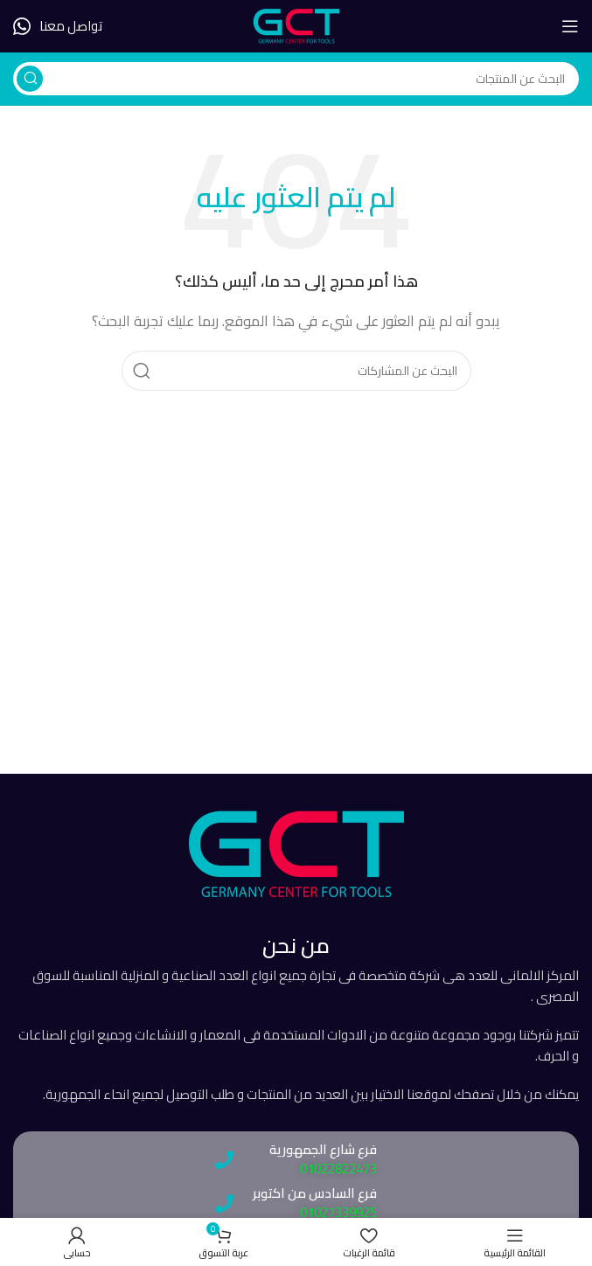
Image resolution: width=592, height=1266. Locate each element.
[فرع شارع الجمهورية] (224, 1160)
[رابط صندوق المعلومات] (57, 26)
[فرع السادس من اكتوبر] (224, 1203)
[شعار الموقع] (296, 25)
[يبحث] (296, 78)
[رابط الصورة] (296, 853)
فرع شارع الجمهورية (323, 1149)
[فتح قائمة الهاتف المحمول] (570, 26)
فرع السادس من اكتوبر (315, 1193)
